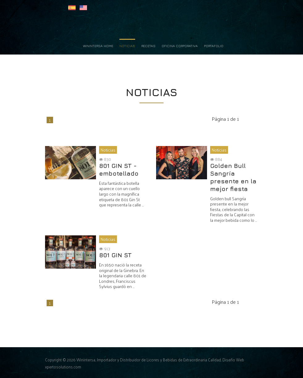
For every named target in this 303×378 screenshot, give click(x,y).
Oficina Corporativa (180, 46)
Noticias (127, 46)
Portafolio (213, 46)
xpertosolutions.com (63, 366)
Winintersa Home (98, 46)
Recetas (148, 46)
